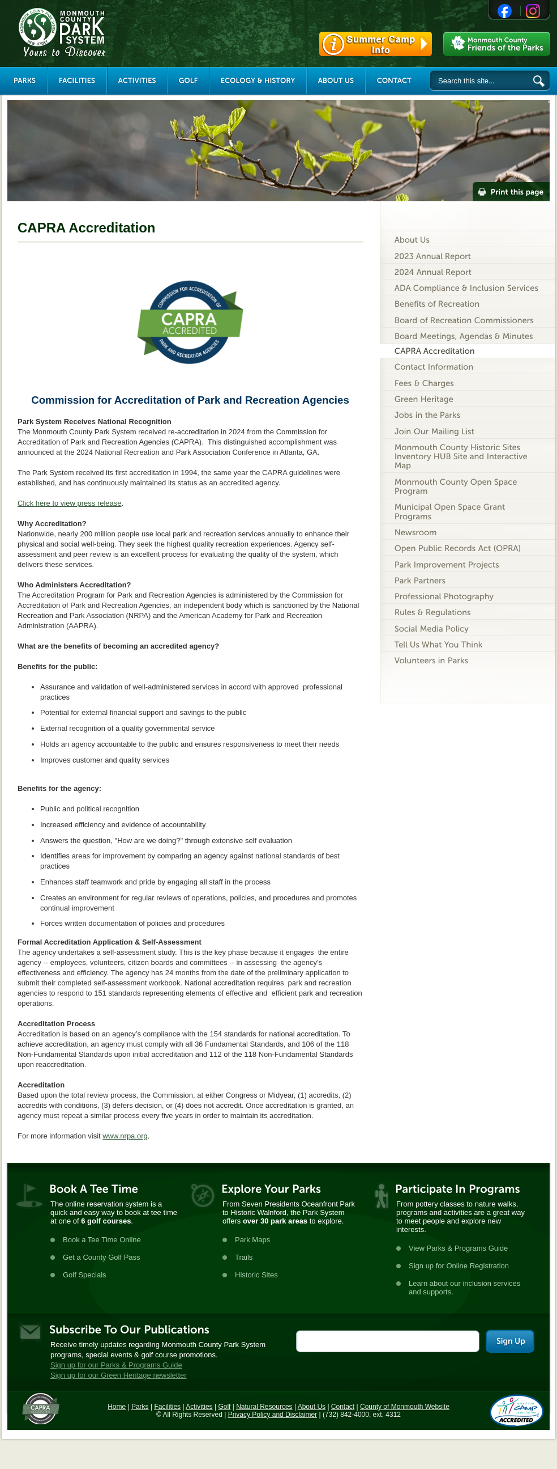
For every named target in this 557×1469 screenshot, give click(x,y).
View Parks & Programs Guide (458, 1248)
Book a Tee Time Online (102, 1239)
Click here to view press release (70, 503)
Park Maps (252, 1239)
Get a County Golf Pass (101, 1257)
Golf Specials (84, 1275)
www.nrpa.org (124, 1136)
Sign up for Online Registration (459, 1265)
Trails (243, 1257)
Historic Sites (256, 1275)
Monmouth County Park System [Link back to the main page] (95, 32)
